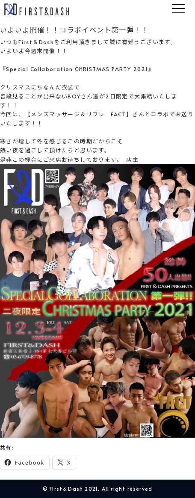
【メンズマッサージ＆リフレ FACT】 (79, 114)
